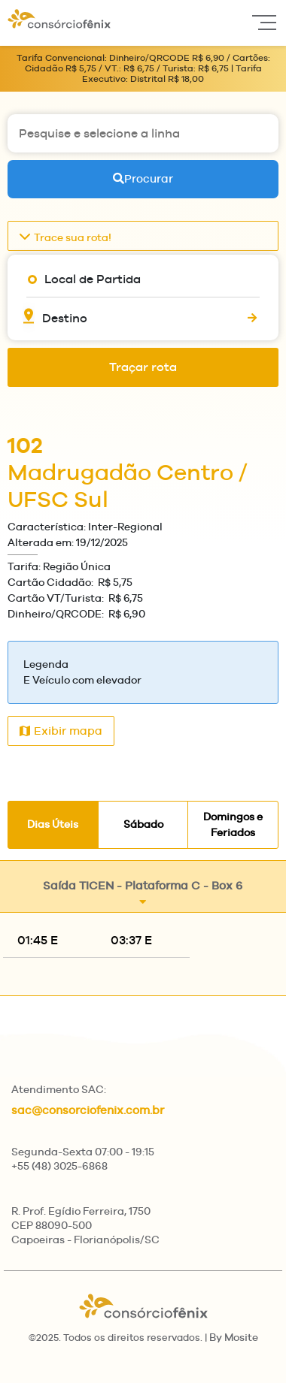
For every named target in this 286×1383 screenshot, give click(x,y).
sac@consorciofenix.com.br (87, 1110)
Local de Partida (92, 279)
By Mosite (233, 1337)
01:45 (37, 940)
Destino (64, 318)
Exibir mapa (61, 730)
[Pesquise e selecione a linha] (143, 133)
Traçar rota (143, 367)
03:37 (131, 940)
